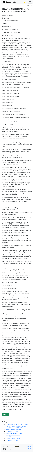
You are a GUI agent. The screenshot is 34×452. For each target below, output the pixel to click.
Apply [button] (5, 414)
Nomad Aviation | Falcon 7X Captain (16, 426)
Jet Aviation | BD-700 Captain (14, 428)
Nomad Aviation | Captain (13, 429)
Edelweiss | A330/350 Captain (14, 433)
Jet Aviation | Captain (12, 431)
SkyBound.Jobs (9, 2)
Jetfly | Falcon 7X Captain (13, 435)
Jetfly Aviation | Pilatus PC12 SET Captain (17, 424)
